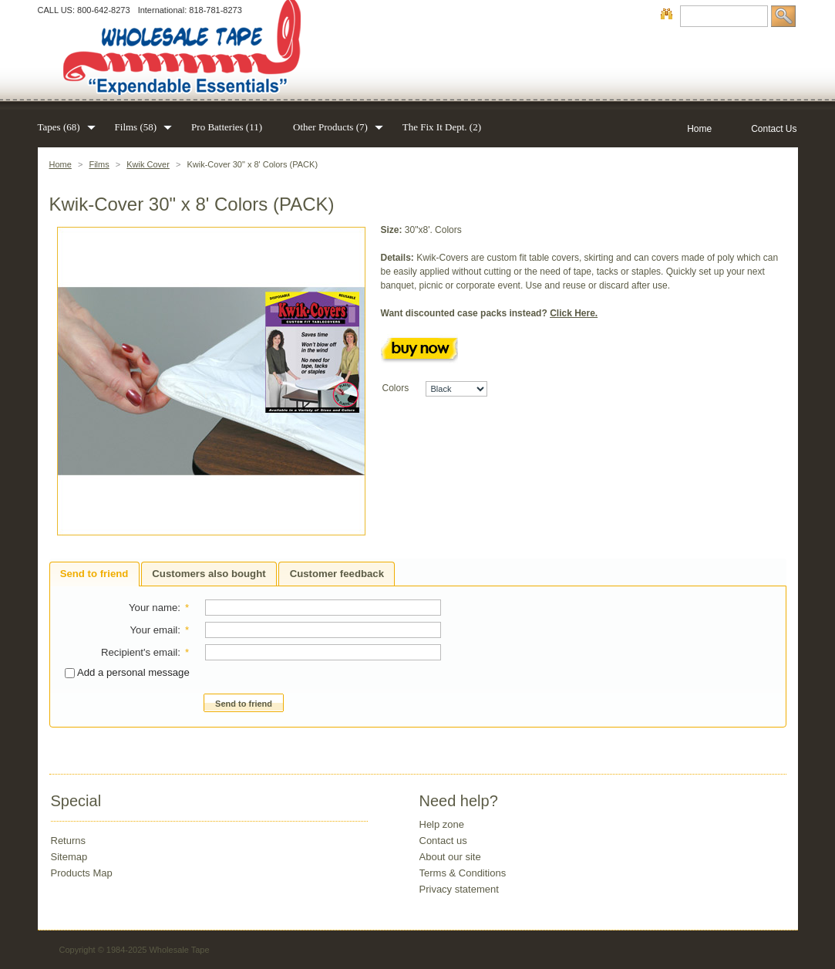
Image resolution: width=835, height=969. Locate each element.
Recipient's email (139, 652)
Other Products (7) (332, 127)
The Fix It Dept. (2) (441, 127)
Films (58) (138, 127)
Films (99, 164)
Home (60, 164)
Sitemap (69, 857)
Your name (153, 607)
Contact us (443, 840)
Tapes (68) (61, 127)
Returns (68, 840)
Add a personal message (127, 672)
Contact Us (773, 128)
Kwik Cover (148, 164)
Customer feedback (337, 573)
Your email (153, 630)
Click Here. (574, 313)
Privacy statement (459, 889)
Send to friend (94, 573)
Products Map (82, 873)
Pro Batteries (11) (226, 127)
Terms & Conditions (463, 873)
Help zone (442, 824)
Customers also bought (208, 573)
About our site (450, 857)
